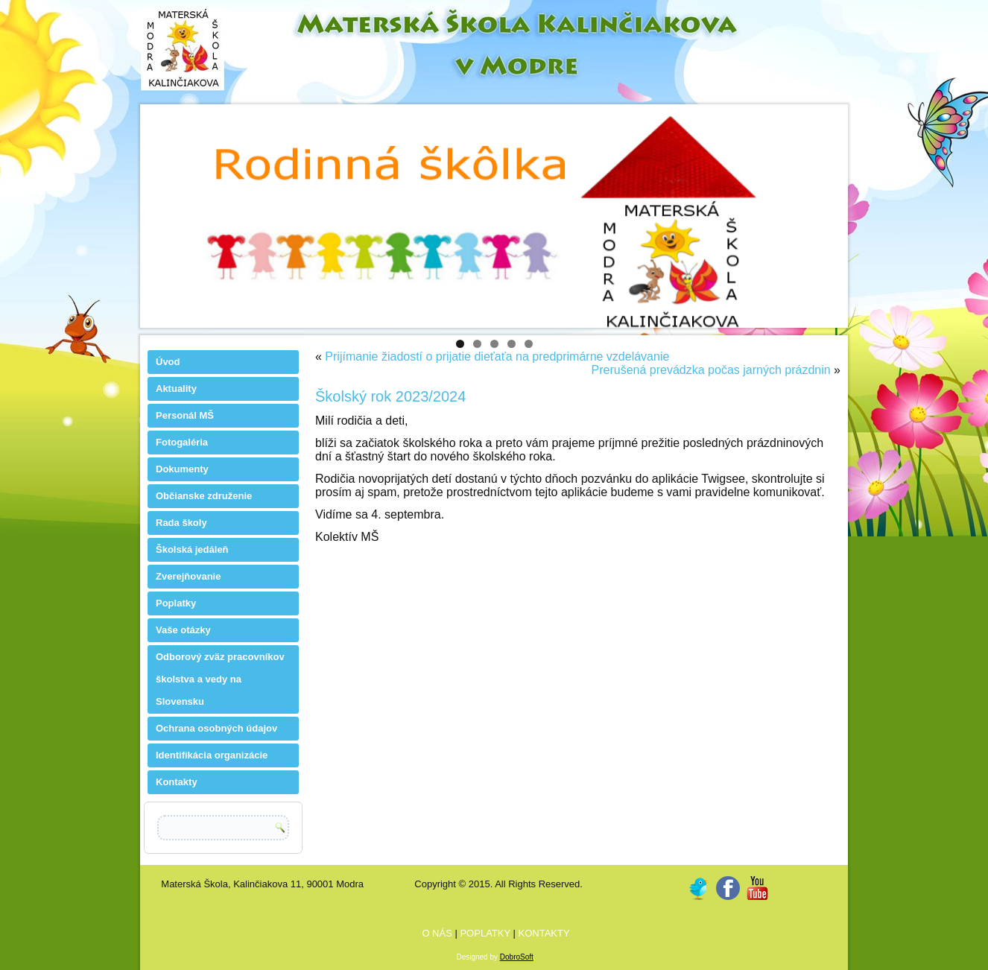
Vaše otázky (183, 629)
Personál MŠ (185, 415)
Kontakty (176, 781)
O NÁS (438, 933)
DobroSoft (516, 957)
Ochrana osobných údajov (216, 728)
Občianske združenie (204, 495)
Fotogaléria (182, 442)
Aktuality (176, 388)
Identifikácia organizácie (211, 755)
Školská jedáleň (192, 549)
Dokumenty (182, 469)
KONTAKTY (544, 933)
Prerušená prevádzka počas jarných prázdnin (711, 370)
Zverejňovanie (188, 576)
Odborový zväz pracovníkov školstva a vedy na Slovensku (220, 679)
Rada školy (181, 522)
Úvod (168, 361)
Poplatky (176, 603)
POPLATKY (486, 933)
